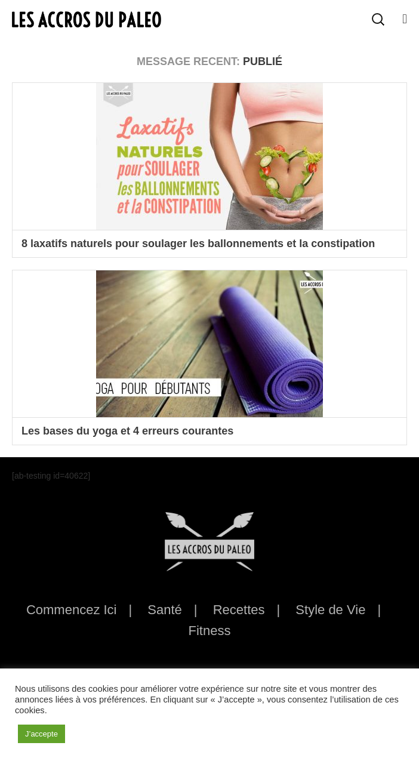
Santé (164, 609)
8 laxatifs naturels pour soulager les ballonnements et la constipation (198, 243)
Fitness (210, 630)
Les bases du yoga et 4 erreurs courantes (127, 431)
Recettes (239, 609)
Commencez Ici (71, 609)
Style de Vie (330, 609)
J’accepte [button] (41, 733)
